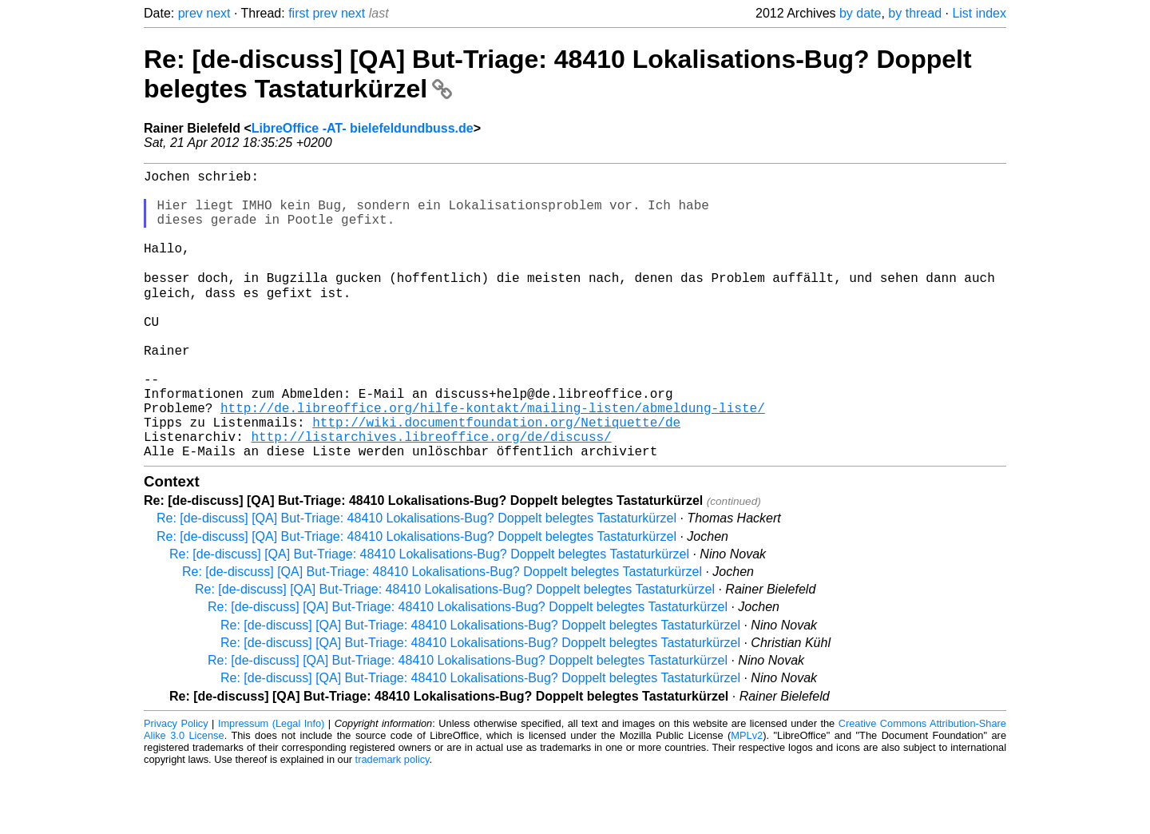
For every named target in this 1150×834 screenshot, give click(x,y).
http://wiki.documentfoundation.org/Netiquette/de (496, 477)
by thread (915, 13)
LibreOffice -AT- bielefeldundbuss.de (363, 128)
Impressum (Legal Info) (271, 786)
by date (860, 13)
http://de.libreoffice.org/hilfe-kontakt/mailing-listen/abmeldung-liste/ (492, 460)
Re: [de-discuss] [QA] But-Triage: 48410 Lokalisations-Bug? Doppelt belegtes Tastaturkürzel (416, 580)
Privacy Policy (176, 786)
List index (979, 13)
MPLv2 (747, 798)
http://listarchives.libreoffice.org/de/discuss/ (431, 495)
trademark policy (392, 822)
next (218, 13)
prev (190, 13)
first (298, 13)
